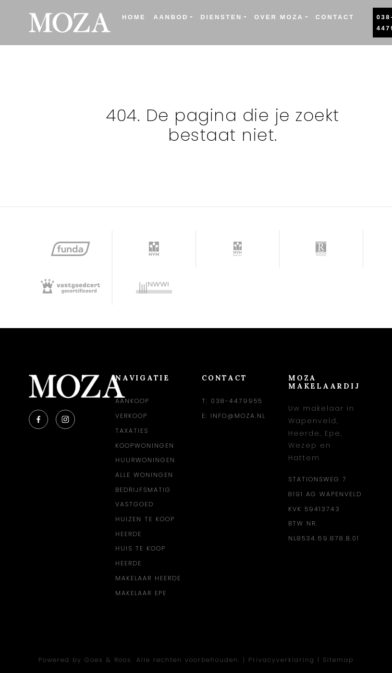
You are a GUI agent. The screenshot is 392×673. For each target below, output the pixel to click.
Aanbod (170, 17)
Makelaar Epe (141, 593)
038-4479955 (236, 401)
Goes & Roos (108, 660)
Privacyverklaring (281, 660)
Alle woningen (144, 475)
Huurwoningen (145, 460)
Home (134, 17)
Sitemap (338, 660)
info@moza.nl (238, 416)
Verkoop (131, 416)
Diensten (221, 17)
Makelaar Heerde (148, 578)
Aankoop (132, 401)
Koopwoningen (144, 445)
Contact (335, 17)
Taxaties (131, 431)
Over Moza (278, 17)
